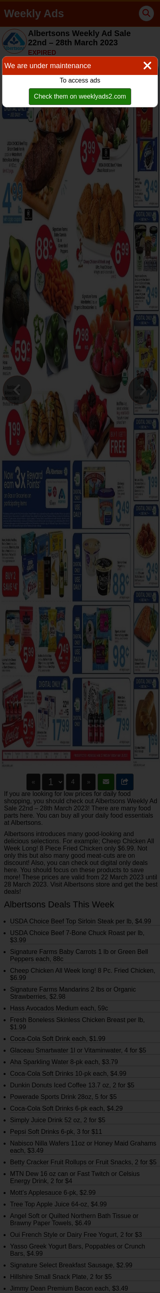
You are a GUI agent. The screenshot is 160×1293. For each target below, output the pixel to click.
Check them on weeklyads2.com (80, 96)
